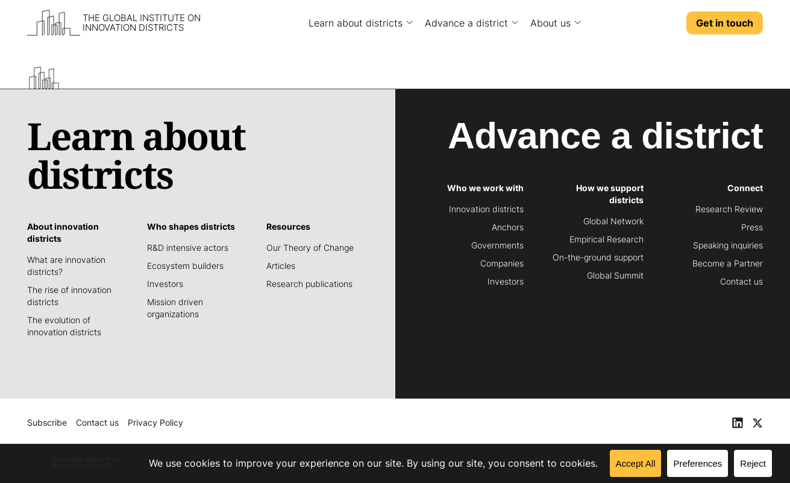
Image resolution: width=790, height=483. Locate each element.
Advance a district (466, 23)
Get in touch (724, 23)
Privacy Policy (155, 422)
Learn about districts (356, 23)
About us (550, 23)
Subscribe (47, 422)
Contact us (97, 422)
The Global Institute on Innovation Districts (142, 23)
